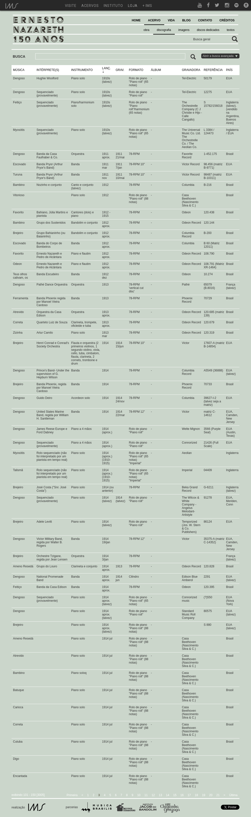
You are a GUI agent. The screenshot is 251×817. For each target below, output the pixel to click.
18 (196, 795)
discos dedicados (208, 30)
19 (203, 795)
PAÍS (229, 70)
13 (160, 795)
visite (70, 6)
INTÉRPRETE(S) (48, 70)
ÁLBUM (156, 70)
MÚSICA (19, 70)
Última (233, 795)
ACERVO (154, 20)
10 (138, 795)
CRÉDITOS (227, 20)
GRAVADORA (191, 70)
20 (210, 795)
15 (174, 795)
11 (146, 795)
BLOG (186, 20)
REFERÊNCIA (213, 70)
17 (189, 795)
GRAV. (120, 70)
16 (182, 795)
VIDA (171, 20)
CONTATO (205, 20)
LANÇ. (106, 68)
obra (147, 30)
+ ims (147, 6)
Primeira (72, 795)
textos (231, 30)
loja (133, 6)
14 (167, 795)
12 (153, 795)
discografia (164, 30)
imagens (183, 30)
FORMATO (136, 70)
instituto (113, 6)
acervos (90, 6)
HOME (136, 20)
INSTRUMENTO (82, 70)
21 (218, 795)
